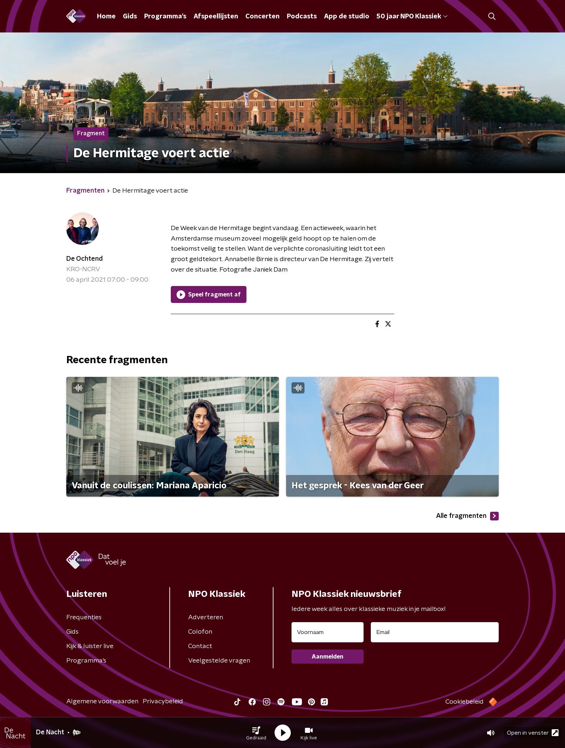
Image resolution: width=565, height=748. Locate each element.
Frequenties (84, 617)
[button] (256, 732)
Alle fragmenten (467, 516)
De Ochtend (84, 259)
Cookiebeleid (464, 702)
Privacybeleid (163, 701)
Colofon (200, 632)
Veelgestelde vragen (219, 660)
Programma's (165, 16)
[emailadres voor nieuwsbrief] (435, 632)
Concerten (262, 16)
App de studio (346, 16)
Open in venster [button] (533, 732)
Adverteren (205, 617)
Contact (200, 646)
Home (106, 16)
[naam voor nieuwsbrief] (328, 632)
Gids (130, 16)
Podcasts (302, 16)
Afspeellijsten (215, 16)
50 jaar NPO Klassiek (412, 16)
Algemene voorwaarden (102, 701)
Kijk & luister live (90, 646)
